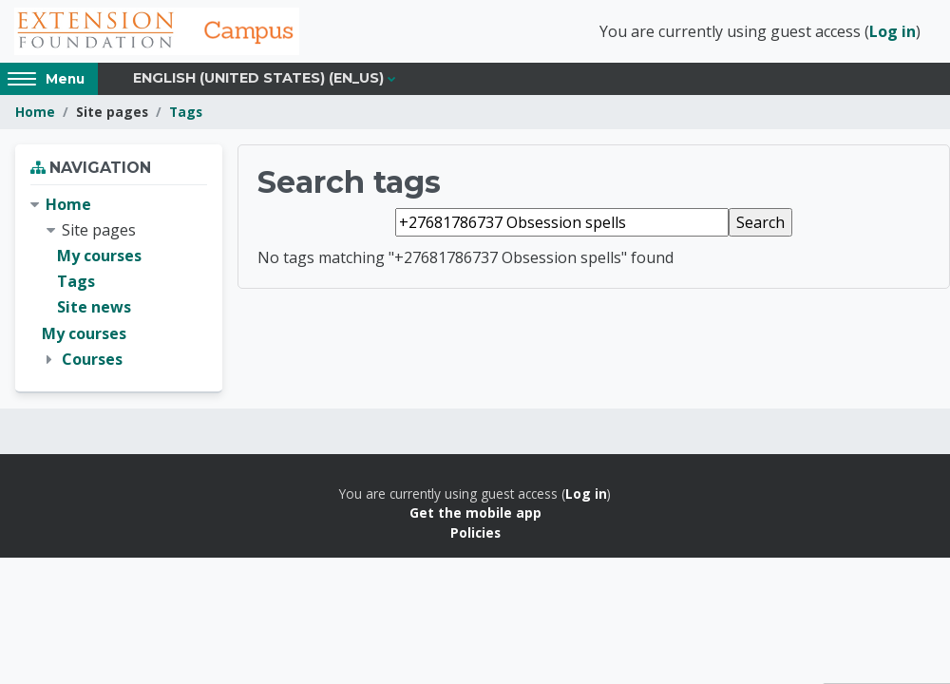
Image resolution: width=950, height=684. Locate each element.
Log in (892, 31)
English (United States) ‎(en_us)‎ (258, 77)
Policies (475, 532)
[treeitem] (118, 282)
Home (35, 112)
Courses (92, 359)
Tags (185, 112)
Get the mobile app (475, 513)
